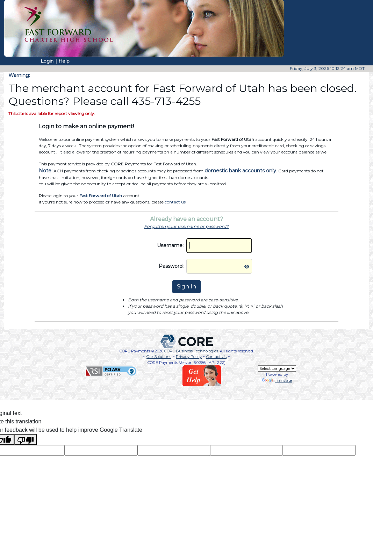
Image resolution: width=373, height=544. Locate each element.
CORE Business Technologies (191, 351)
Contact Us (216, 356)
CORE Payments (135, 351)
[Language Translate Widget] (277, 368)
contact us (175, 202)
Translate (277, 380)
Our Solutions (158, 356)
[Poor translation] (25, 439)
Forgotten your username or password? (186, 226)
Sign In (186, 286)
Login (47, 61)
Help (64, 61)
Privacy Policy (189, 356)
